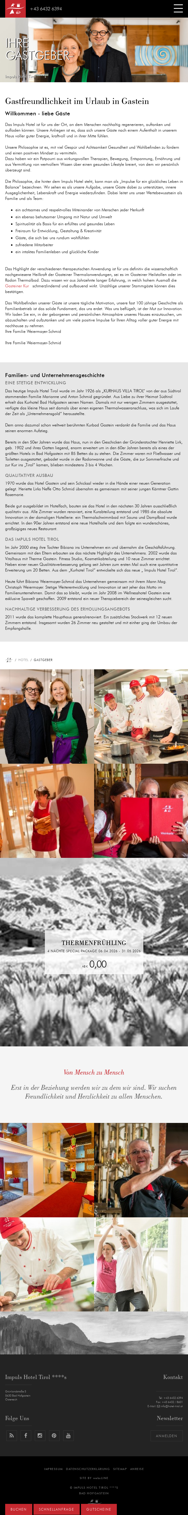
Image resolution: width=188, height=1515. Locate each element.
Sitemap (120, 1469)
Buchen (19, 1509)
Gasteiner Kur (17, 286)
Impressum (53, 1469)
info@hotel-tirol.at (170, 1406)
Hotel (23, 660)
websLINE (101, 1478)
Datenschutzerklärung (88, 1469)
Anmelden (166, 1436)
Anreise (137, 1469)
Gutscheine (98, 1509)
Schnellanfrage (56, 1509)
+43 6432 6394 (46, 9)
